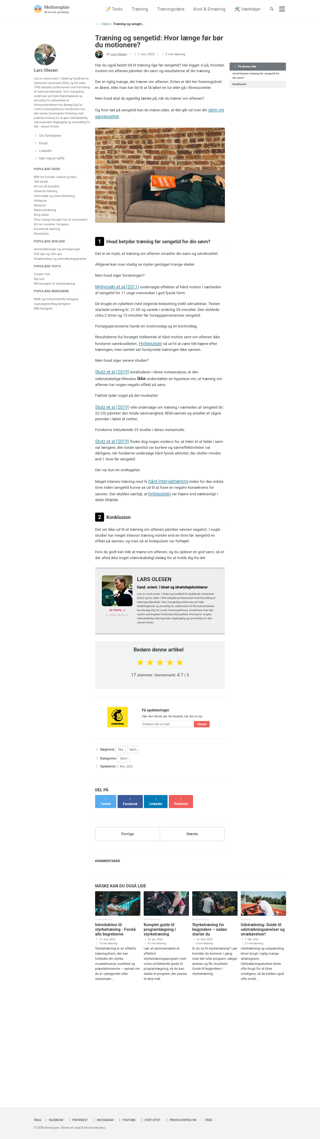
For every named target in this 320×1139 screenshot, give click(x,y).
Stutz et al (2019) (112, 439)
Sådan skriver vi (119, 719)
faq (120, 864)
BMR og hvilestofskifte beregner (56, 322)
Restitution (41, 254)
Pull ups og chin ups (48, 275)
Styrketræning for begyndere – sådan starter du (209, 1046)
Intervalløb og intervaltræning (54, 216)
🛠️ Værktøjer (243, 9)
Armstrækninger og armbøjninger (57, 271)
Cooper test (42, 297)
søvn (133, 864)
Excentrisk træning (47, 250)
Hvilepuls (40, 221)
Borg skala (41, 235)
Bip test (39, 301)
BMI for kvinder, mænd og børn (55, 197)
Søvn (123, 873)
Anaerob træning (45, 212)
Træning (136, 9)
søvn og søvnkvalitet (122, 136)
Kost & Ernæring (205, 9)
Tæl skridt (41, 202)
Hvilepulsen (182, 400)
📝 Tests (110, 9)
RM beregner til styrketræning (54, 306)
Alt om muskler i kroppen (51, 245)
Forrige (127, 946)
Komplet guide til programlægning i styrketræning (160, 1046)
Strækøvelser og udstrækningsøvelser (60, 280)
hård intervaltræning (177, 561)
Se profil (115, 714)
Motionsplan (58, 9)
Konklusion (241, 86)
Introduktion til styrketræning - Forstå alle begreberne (115, 1046)
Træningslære (166, 9)
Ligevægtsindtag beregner (52, 327)
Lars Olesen (118, 54)
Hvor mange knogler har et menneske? (61, 240)
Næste (192, 946)
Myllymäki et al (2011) (117, 329)
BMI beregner (43, 332)
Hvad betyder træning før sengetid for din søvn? (257, 77)
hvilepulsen (199, 575)
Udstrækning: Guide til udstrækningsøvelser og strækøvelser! (263, 1046)
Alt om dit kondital (46, 207)
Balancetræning (45, 231)
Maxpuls (40, 226)
